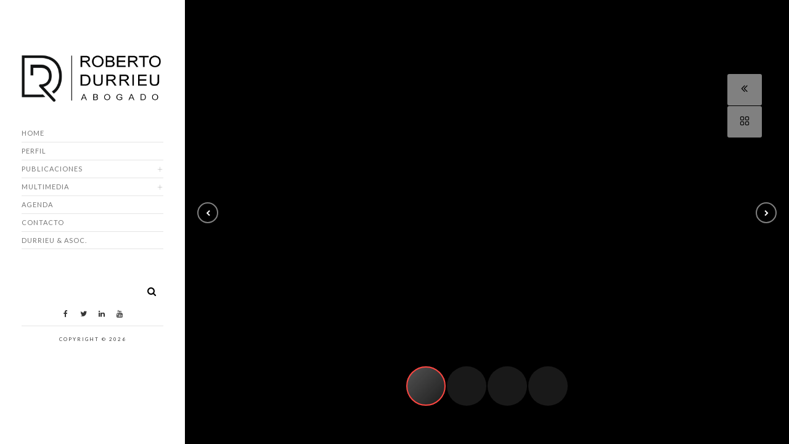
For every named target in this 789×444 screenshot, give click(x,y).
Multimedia (45, 187)
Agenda (37, 204)
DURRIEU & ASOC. (54, 240)
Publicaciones (52, 169)
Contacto (43, 222)
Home (33, 133)
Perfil (34, 151)
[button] (207, 212)
